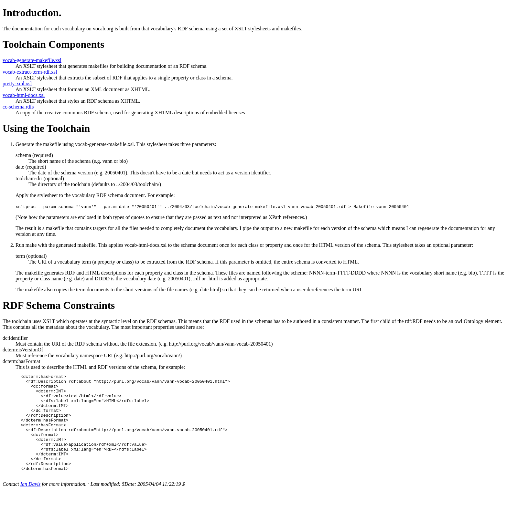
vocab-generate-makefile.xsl (32, 60)
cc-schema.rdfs (18, 106)
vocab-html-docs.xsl (24, 95)
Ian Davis (30, 504)
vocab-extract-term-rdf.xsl (30, 72)
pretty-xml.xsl (17, 83)
